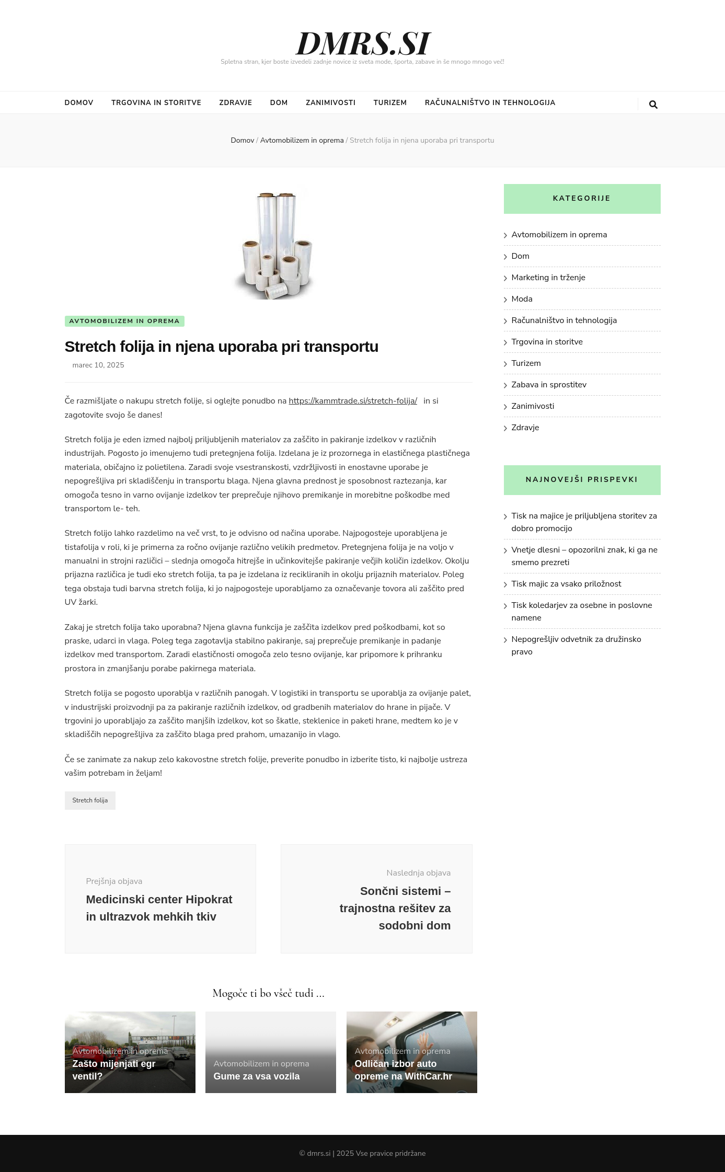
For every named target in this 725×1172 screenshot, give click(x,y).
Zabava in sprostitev (549, 384)
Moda (522, 299)
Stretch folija (90, 800)
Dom (279, 103)
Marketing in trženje (549, 277)
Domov (79, 103)
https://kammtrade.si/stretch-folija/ (353, 401)
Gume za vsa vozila (256, 1076)
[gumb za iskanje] (653, 104)
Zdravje (236, 103)
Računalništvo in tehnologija (490, 103)
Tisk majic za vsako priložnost (567, 584)
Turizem (390, 103)
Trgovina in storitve (156, 103)
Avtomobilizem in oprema (125, 321)
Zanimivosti (330, 103)
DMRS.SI (362, 41)
